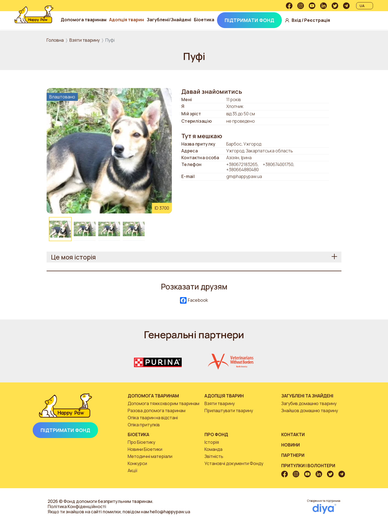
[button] (109, 150)
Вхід (313, 20)
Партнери (292, 455)
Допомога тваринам (101, 20)
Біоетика (221, 20)
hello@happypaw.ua (170, 512)
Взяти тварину (84, 40)
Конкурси (137, 463)
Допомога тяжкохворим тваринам (163, 403)
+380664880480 (242, 170)
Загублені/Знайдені (186, 20)
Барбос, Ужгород (243, 144)
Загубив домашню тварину (309, 403)
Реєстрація (334, 20)
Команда (213, 449)
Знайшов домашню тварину (309, 411)
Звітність (213, 456)
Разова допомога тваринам (156, 411)
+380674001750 (278, 164)
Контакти (293, 434)
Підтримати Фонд (266, 20)
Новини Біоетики (145, 449)
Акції (133, 470)
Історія (211, 442)
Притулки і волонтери (308, 465)
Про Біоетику (141, 442)
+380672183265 (242, 164)
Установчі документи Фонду (233, 463)
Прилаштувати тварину (228, 411)
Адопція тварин (143, 20)
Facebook (194, 300)
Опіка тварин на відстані (153, 418)
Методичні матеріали (150, 456)
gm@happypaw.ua (244, 176)
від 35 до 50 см (240, 114)
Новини (290, 444)
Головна (55, 40)
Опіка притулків (144, 425)
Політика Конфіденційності (77, 506)
